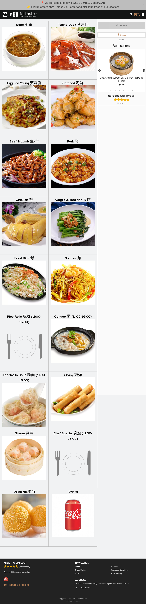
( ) (137, 14)
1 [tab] (111, 90)
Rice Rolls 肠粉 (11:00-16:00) (24, 319)
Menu (77, 567)
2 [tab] (115, 90)
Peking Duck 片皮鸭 (73, 24)
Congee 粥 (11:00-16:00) (73, 316)
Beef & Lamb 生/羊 (24, 141)
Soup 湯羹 (24, 24)
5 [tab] (128, 90)
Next (143, 70)
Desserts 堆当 (24, 491)
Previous (99, 70)
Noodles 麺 (73, 257)
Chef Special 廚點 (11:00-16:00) (72, 435)
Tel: (83, 588)
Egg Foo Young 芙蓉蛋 (24, 82)
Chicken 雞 (24, 199)
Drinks (73, 491)
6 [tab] (132, 90)
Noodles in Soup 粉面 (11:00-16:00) (24, 377)
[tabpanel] (122, 70)
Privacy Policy (116, 573)
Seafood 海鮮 (73, 82)
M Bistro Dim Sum (15, 563)
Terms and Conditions (119, 570)
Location (78, 573)
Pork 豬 (73, 141)
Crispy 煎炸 (73, 374)
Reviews (114, 567)
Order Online (80, 570)
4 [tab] (123, 90)
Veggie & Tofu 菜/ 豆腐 (73, 199)
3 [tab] (119, 90)
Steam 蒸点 (24, 433)
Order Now (121, 25)
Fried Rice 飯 (24, 257)
